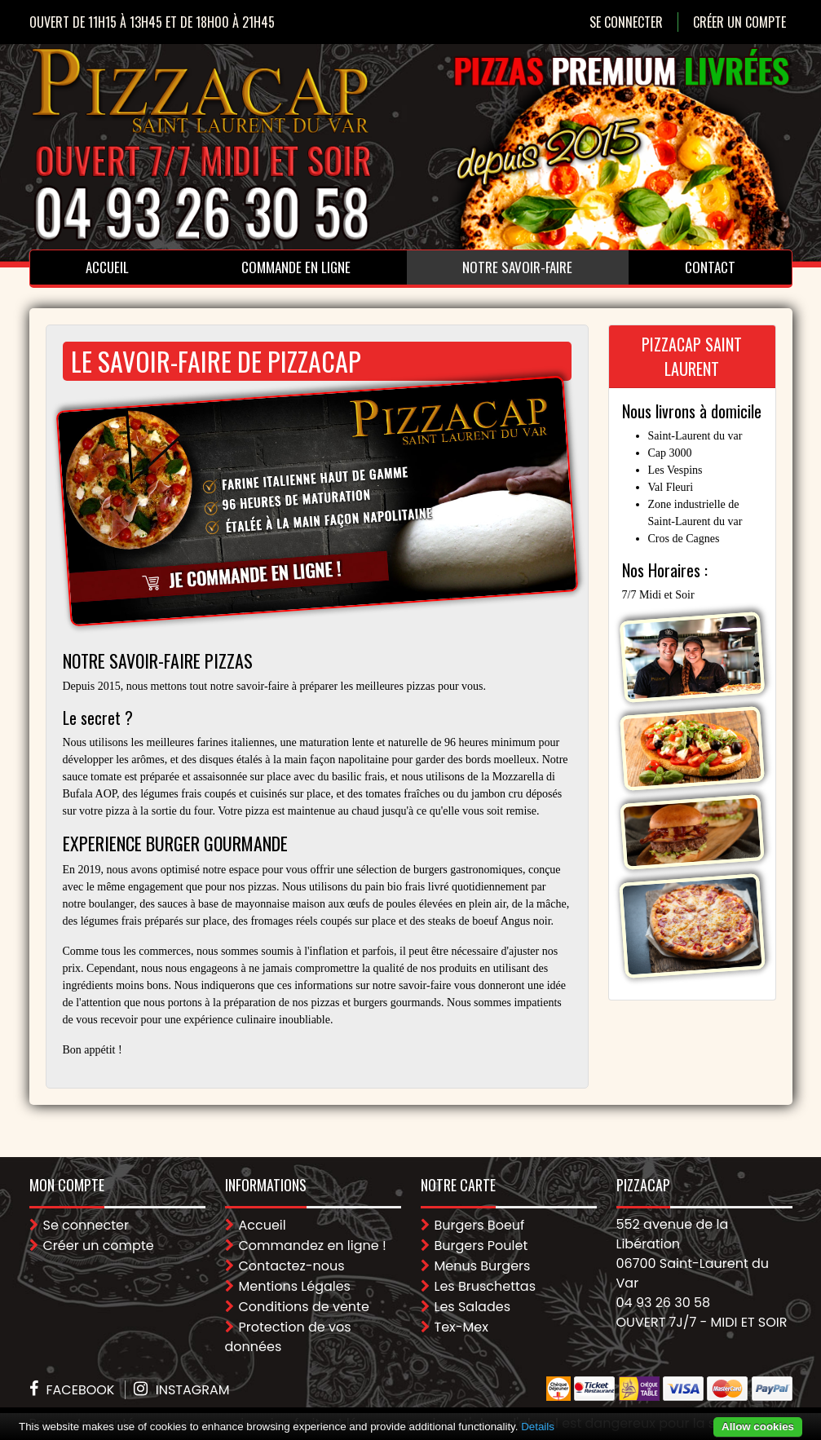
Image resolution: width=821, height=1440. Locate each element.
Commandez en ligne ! (312, 1245)
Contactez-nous (292, 1266)
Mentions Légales (295, 1286)
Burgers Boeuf (480, 1225)
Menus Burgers (483, 1266)
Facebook (80, 1389)
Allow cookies (758, 1426)
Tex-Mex (461, 1327)
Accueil (107, 267)
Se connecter (626, 22)
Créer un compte (739, 22)
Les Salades (473, 1306)
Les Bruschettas (485, 1286)
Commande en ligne (296, 267)
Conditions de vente (304, 1306)
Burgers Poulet (481, 1245)
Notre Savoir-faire (517, 267)
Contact (710, 267)
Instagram (193, 1389)
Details (537, 1426)
